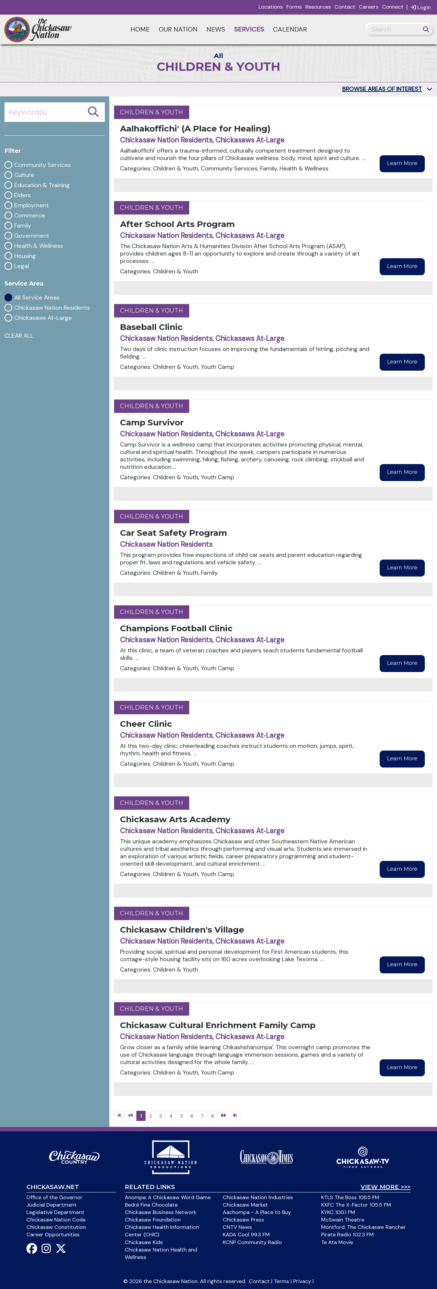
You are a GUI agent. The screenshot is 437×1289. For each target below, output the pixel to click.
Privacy (302, 1281)
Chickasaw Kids (144, 1242)
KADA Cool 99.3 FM (246, 1234)
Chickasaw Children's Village (182, 930)
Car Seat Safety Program (173, 533)
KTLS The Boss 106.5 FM (350, 1197)
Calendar (290, 29)
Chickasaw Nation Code (56, 1219)
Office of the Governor (54, 1197)
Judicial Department (51, 1204)
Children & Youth (151, 112)
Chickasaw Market (245, 1204)
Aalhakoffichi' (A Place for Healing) (195, 128)
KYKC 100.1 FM (338, 1212)
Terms (281, 1281)
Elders (22, 195)
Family (22, 225)
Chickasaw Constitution (56, 1227)
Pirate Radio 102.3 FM (347, 1234)
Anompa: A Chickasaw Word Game (168, 1197)
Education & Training (42, 185)
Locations (270, 6)
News (215, 29)
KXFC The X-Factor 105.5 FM (356, 1204)
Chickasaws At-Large (43, 318)
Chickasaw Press (243, 1219)
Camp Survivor (152, 422)
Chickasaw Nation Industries (258, 1197)
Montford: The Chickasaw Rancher (363, 1227)
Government (31, 235)
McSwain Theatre (342, 1219)
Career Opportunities (53, 1234)
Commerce (29, 215)
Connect (392, 6)
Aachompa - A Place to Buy (257, 1212)
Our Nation (178, 29)
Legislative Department (55, 1212)
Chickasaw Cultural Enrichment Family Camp (217, 1025)
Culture (24, 175)
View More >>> (386, 1187)
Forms (294, 6)
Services (249, 29)
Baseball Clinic (151, 327)
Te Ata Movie (337, 1242)
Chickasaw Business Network (160, 1212)
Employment (31, 205)
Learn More (402, 163)
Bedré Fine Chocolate (151, 1204)
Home (140, 29)
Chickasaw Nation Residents (52, 307)
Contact (345, 6)
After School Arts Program (177, 224)
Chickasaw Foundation (153, 1219)
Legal (21, 266)
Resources (318, 6)
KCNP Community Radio (252, 1242)
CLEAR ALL (18, 335)
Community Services (42, 165)
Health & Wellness (38, 246)
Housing (25, 256)
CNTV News (237, 1227)
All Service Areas (37, 297)
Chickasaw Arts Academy (175, 819)
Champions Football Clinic (176, 628)
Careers (368, 6)
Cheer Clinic (146, 724)
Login (421, 7)
